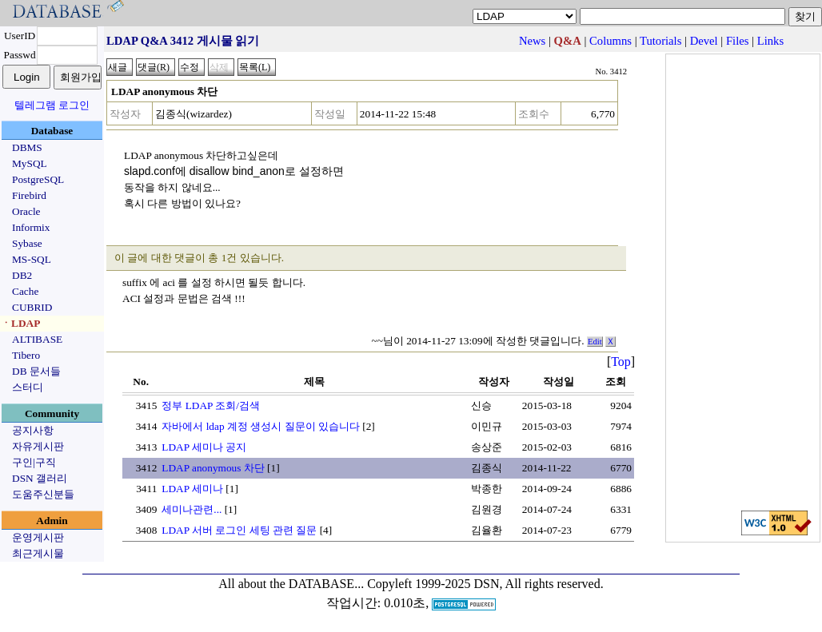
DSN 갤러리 (39, 478)
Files (737, 40)
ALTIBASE (37, 339)
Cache (25, 291)
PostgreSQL (38, 179)
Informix (31, 227)
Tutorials (660, 40)
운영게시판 (38, 537)
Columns (610, 40)
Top (621, 361)
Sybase (27, 243)
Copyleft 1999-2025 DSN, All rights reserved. (485, 583)
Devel (704, 40)
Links (770, 40)
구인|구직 (34, 462)
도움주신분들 (43, 494)
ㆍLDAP (20, 323)
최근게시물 (38, 553)
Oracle (26, 211)
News (532, 40)
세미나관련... (191, 509)
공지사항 (33, 430)
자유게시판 (38, 446)
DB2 (22, 275)
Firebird (29, 195)
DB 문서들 (36, 371)
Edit (595, 341)
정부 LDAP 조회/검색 (211, 405)
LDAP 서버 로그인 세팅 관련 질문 (239, 530)
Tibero (26, 355)
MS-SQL (31, 259)
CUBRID (32, 307)
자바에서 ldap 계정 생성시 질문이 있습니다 (261, 426)
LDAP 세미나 (192, 489)
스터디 (27, 387)
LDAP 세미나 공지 (204, 447)
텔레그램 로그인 (52, 105)
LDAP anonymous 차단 (213, 468)
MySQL (29, 163)
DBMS (27, 147)
